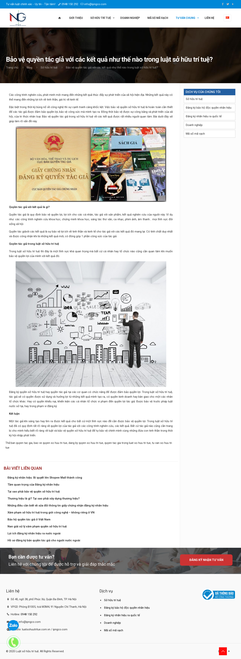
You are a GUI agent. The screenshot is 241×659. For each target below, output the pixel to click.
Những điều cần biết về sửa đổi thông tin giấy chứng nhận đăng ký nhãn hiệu (58, 505)
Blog (29, 67)
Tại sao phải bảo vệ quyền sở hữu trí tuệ (34, 491)
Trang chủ (12, 67)
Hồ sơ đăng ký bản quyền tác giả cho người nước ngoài (44, 540)
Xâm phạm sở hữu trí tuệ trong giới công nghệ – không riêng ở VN (51, 512)
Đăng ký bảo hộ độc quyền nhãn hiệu (208, 107)
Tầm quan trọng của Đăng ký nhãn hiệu (33, 484)
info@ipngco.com (95, 4)
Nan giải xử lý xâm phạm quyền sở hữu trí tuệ (37, 526)
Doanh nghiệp (194, 125)
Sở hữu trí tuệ (49, 67)
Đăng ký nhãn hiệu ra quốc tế (204, 116)
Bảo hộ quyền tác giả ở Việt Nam (29, 519)
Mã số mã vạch (195, 133)
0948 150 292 (70, 4)
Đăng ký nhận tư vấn (206, 560)
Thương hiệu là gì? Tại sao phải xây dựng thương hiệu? (44, 498)
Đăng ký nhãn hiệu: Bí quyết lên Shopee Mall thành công (45, 477)
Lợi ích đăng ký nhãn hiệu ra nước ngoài (34, 533)
